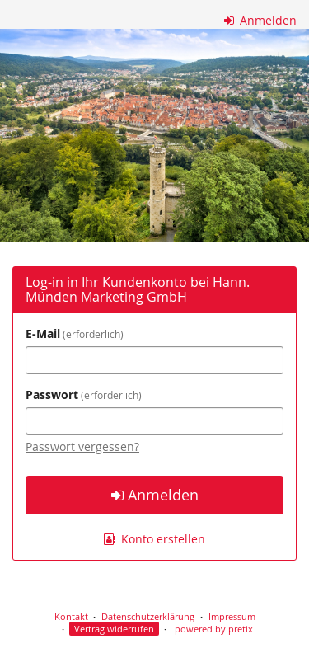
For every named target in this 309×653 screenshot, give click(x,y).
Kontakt (71, 616)
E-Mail (75, 333)
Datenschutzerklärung (147, 616)
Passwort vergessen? (82, 446)
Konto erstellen (154, 539)
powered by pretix (214, 628)
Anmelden (260, 20)
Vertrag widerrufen (114, 628)
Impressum (231, 616)
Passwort (84, 394)
